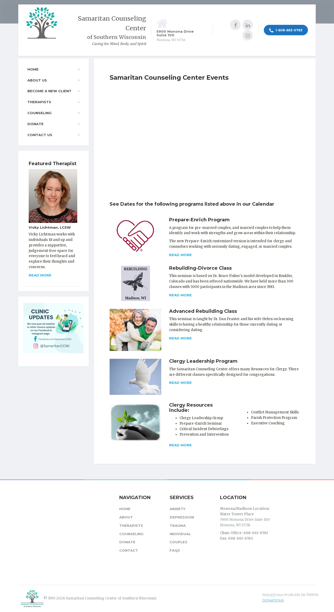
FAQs (175, 550)
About (126, 517)
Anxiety (177, 509)
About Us (37, 80)
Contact (128, 550)
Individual (180, 534)
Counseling (39, 113)
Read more (180, 255)
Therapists (39, 102)
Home (33, 69)
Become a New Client (49, 91)
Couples (178, 542)
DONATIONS (273, 600)
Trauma (178, 525)
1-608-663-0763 (285, 30)
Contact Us (39, 135)
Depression (182, 517)
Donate (35, 124)
